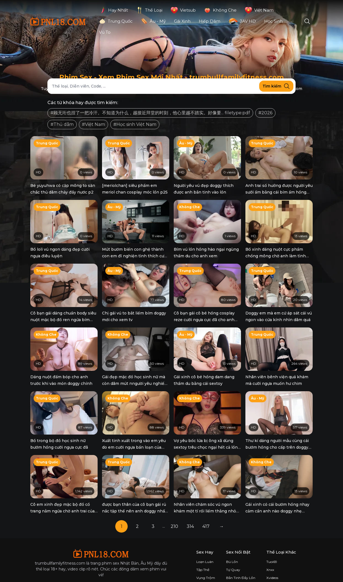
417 (206, 508)
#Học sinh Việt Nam (134, 124)
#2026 (265, 112)
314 (190, 508)
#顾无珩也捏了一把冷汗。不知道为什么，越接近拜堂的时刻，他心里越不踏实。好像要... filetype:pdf (150, 112)
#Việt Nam (93, 124)
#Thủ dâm (62, 124)
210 (174, 508)
